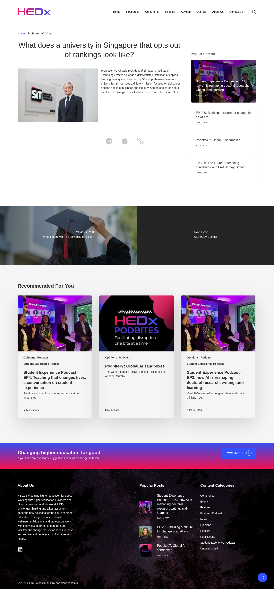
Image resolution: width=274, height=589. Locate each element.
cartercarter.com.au (68, 582)
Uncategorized (209, 548)
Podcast (42, 357)
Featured (205, 507)
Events (204, 501)
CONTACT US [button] (235, 453)
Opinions (29, 357)
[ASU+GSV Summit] (205, 235)
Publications (207, 536)
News (203, 519)
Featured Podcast (211, 513)
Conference (207, 495)
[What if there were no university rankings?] (68, 235)
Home (21, 33)
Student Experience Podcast (41, 363)
